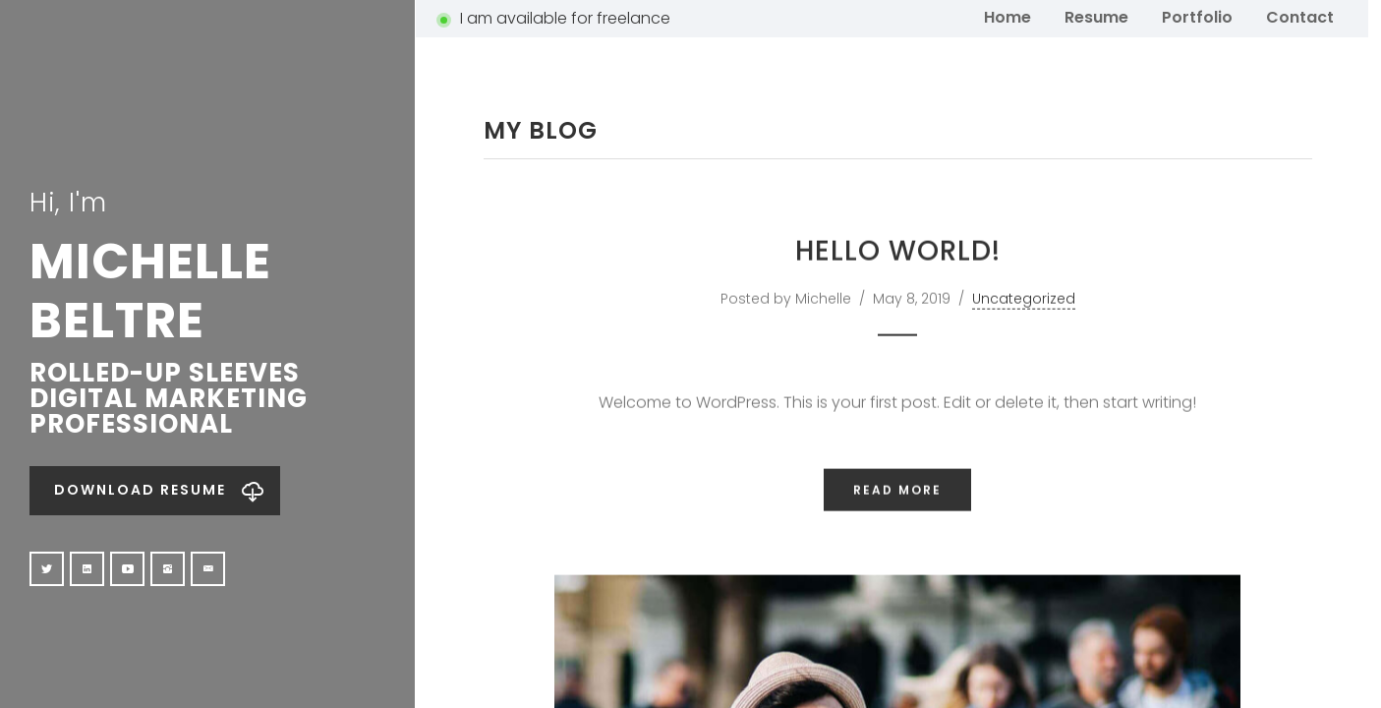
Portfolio (1197, 16)
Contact (1300, 16)
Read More (897, 543)
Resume (1096, 16)
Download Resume (140, 490)
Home (1007, 16)
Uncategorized (1023, 352)
